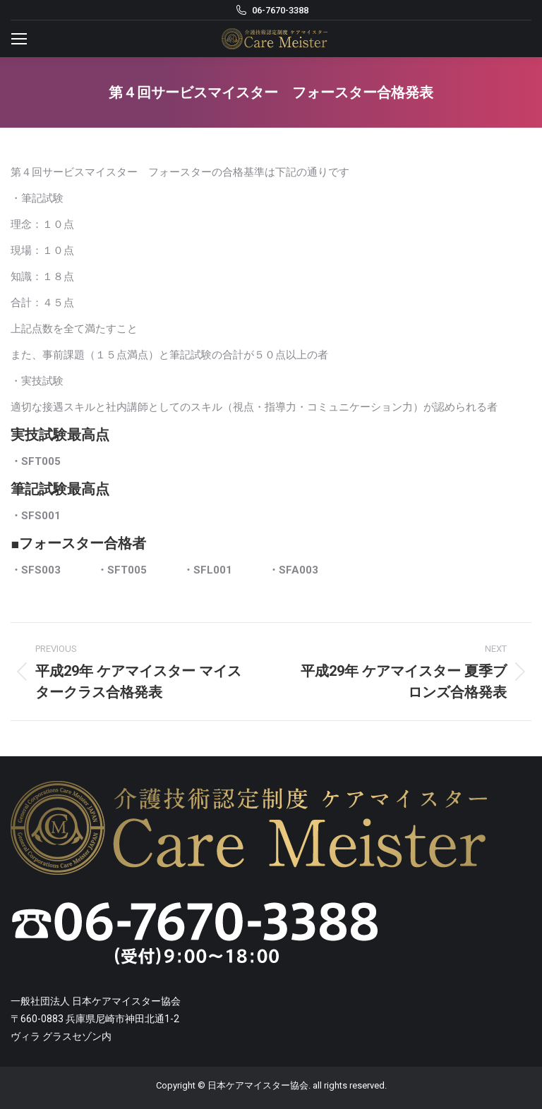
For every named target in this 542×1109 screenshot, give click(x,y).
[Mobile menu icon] (19, 38)
